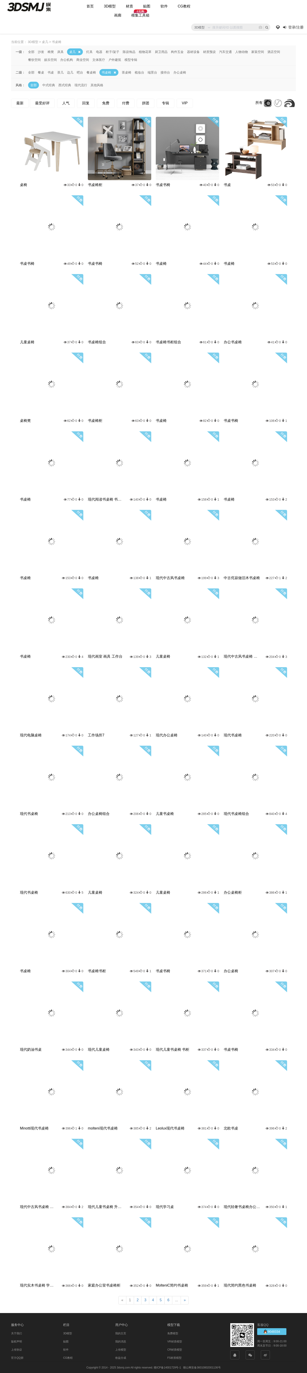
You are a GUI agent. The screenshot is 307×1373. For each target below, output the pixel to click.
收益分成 (120, 1357)
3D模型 (110, 6)
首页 (90, 6)
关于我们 (16, 1333)
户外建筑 (114, 59)
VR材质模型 (174, 1341)
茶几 (60, 72)
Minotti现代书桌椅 (34, 1128)
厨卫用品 (161, 51)
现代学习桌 (165, 1206)
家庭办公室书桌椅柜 (104, 1285)
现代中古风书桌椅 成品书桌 (242, 656)
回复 (85, 103)
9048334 (272, 1331)
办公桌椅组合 (99, 813)
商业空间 (82, 59)
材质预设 (209, 51)
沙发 (41, 51)
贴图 (146, 6)
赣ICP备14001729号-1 (167, 1367)
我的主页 (120, 1333)
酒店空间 (273, 51)
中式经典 (48, 85)
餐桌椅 (91, 72)
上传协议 (16, 1349)
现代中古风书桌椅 (170, 578)
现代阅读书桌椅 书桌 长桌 (106, 499)
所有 (259, 102)
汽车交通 (225, 51)
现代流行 (80, 85)
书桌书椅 (163, 184)
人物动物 (241, 51)
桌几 (72, 51)
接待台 (165, 72)
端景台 (152, 72)
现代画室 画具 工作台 (105, 656)
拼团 (145, 103)
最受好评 (42, 103)
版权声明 (16, 1341)
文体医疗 (98, 59)
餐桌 (41, 72)
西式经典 (64, 85)
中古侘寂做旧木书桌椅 (242, 578)
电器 (99, 51)
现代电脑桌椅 (31, 735)
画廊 (117, 15)
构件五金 (177, 51)
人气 (66, 103)
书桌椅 (106, 72)
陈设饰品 (129, 51)
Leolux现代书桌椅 (170, 1128)
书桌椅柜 (95, 184)
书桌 (51, 72)
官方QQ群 (17, 1357)
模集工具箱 (140, 15)
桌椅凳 (25, 420)
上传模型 (120, 1349)
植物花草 (145, 51)
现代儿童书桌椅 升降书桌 (106, 1206)
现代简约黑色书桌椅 (240, 1285)
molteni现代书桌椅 (103, 1128)
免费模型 (172, 1333)
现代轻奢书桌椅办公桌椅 (242, 1206)
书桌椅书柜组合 (168, 342)
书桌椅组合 (97, 342)
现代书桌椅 (233, 735)
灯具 (89, 51)
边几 (70, 72)
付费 (125, 103)
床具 (60, 51)
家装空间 (257, 51)
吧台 (80, 72)
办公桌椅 (179, 72)
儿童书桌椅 (165, 813)
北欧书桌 (231, 1128)
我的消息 (120, 1341)
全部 (31, 51)
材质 (129, 6)
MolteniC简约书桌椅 (172, 1285)
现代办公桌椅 (166, 735)
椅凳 (51, 51)
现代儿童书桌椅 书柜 (172, 1049)
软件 (164, 6)
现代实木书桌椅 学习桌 (38, 1285)
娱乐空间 (50, 59)
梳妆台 (139, 72)
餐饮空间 (34, 59)
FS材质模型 (174, 1357)
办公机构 (66, 59)
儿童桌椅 (27, 342)
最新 (20, 103)
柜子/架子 (112, 51)
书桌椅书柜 (97, 971)
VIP (185, 103)
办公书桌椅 (233, 342)
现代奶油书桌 (31, 1049)
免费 (105, 103)
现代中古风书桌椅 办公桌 (38, 1206)
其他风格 (97, 85)
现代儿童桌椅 (99, 1049)
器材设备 (193, 51)
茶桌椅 (126, 72)
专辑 (165, 103)
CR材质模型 (174, 1349)
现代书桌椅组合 (236, 813)
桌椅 (23, 184)
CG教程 (184, 6)
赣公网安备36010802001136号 (202, 1367)
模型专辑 (131, 59)
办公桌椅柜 (233, 892)
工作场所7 (96, 735)
